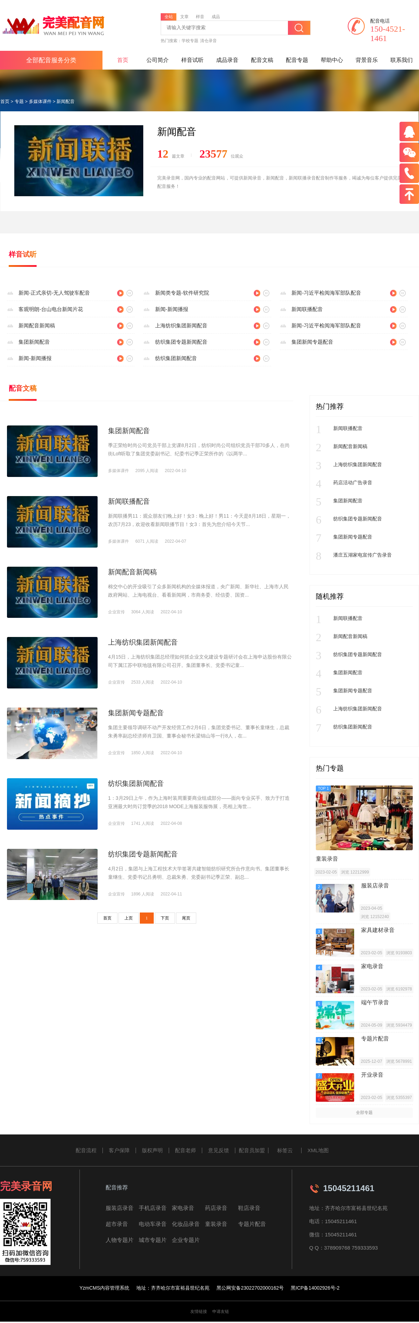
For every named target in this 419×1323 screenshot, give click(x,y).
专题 (19, 101)
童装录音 (216, 1224)
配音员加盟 (252, 1150)
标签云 (285, 1150)
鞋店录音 (249, 1208)
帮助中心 (332, 60)
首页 (122, 60)
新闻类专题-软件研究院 (182, 293)
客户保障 (119, 1150)
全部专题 (364, 1112)
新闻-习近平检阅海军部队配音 (326, 293)
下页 (165, 918)
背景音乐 (367, 60)
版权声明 (152, 1150)
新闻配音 (65, 101)
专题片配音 (252, 1224)
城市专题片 (153, 1240)
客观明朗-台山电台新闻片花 (50, 309)
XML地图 (318, 1150)
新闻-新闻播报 (171, 309)
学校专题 (190, 40)
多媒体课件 (40, 101)
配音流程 (86, 1150)
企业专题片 (186, 1240)
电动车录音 (153, 1224)
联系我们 (401, 60)
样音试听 (192, 60)
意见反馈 (218, 1150)
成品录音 (227, 60)
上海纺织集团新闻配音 (181, 325)
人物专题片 (120, 1240)
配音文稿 (262, 60)
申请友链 (220, 1311)
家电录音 (183, 1208)
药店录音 (216, 1208)
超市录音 (117, 1224)
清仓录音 (208, 40)
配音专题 (297, 60)
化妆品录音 (186, 1224)
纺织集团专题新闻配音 (181, 342)
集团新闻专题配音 (312, 342)
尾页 (186, 918)
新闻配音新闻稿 (36, 325)
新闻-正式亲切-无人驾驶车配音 (54, 293)
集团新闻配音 (34, 342)
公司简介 (157, 60)
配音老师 (185, 1150)
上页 (128, 918)
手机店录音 (153, 1208)
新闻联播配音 (307, 309)
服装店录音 (120, 1208)
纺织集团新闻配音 (176, 358)
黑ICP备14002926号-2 (315, 1288)
